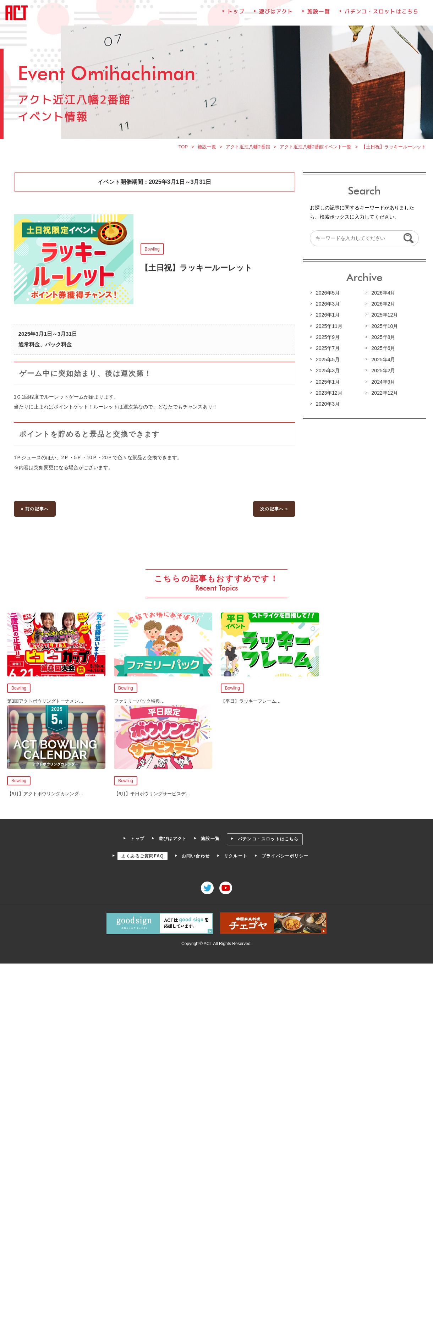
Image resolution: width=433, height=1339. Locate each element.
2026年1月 (328, 315)
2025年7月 (328, 348)
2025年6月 (383, 348)
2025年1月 (328, 382)
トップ (236, 11)
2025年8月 (383, 337)
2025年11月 (329, 326)
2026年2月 (383, 304)
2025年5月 (328, 359)
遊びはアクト (276, 11)
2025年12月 (384, 315)
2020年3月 (328, 404)
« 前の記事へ (35, 508)
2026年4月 (383, 293)
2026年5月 (328, 293)
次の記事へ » (274, 508)
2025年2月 (383, 370)
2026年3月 (328, 304)
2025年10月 (384, 326)
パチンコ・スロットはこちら (381, 11)
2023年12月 (329, 393)
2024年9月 (383, 382)
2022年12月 (384, 393)
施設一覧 (318, 11)
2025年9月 (328, 337)
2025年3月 (328, 370)
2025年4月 (383, 359)
